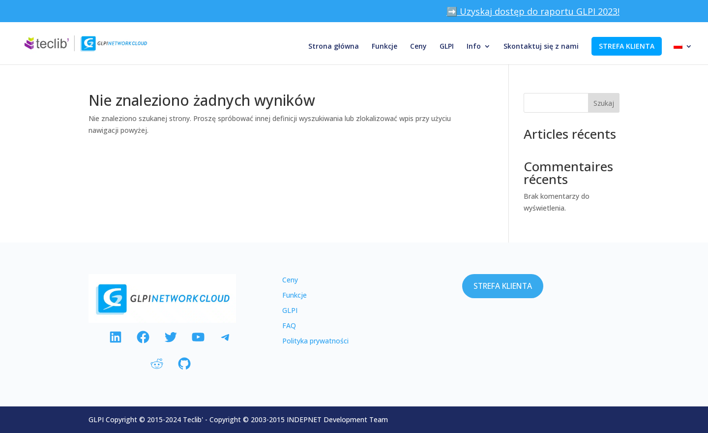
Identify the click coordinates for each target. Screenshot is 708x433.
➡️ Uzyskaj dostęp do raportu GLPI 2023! (533, 12)
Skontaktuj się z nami (541, 47)
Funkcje (384, 47)
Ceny (418, 47)
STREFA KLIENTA (626, 46)
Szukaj (603, 103)
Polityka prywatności (315, 340)
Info (474, 47)
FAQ (289, 325)
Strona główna (333, 47)
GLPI (447, 47)
